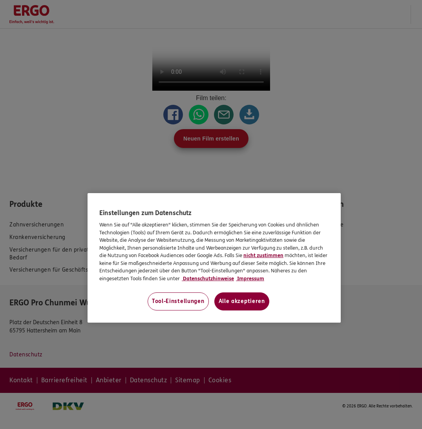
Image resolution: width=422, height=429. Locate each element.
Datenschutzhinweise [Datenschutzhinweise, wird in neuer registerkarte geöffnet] (208, 279)
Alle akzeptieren (242, 301)
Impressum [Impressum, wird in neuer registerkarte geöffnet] (250, 279)
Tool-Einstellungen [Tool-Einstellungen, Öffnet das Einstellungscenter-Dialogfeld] (178, 301)
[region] (214, 258)
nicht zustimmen (263, 255)
